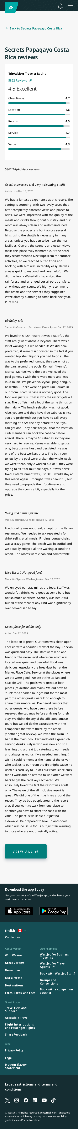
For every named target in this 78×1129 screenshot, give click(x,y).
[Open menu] (70, 5)
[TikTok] (53, 1100)
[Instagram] (16, 1100)
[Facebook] (25, 1100)
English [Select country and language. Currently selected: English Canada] (15, 931)
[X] (7, 1100)
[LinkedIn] (34, 1100)
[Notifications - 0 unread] (60, 6)
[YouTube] (44, 1100)
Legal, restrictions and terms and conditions (31, 1087)
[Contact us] (12, 937)
